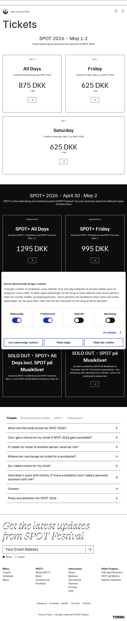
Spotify (65, 603)
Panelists (41, 583)
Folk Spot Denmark (112, 572)
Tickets (12, 418)
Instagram (41, 603)
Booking (73, 576)
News (6, 579)
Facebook (54, 603)
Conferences (43, 579)
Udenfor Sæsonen (111, 579)
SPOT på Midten (110, 576)
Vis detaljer (110, 332)
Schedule (8, 576)
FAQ (70, 591)
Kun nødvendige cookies (23, 342)
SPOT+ (59, 418)
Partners (73, 583)
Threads (86, 603)
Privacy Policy (45, 614)
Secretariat (74, 579)
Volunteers (75, 418)
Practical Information (35, 418)
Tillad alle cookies (103, 342)
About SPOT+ (43, 572)
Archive (72, 587)
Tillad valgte (63, 342)
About (71, 572)
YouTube (75, 603)
